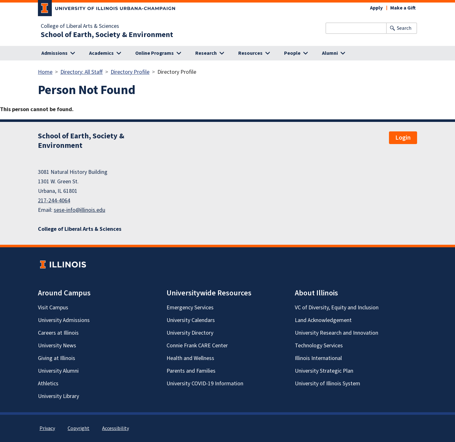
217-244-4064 (54, 201)
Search (404, 28)
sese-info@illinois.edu (79, 210)
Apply (376, 7)
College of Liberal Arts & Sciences (80, 26)
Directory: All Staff (81, 72)
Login (403, 137)
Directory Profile (130, 72)
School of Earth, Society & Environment (107, 35)
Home (45, 72)
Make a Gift (403, 7)
